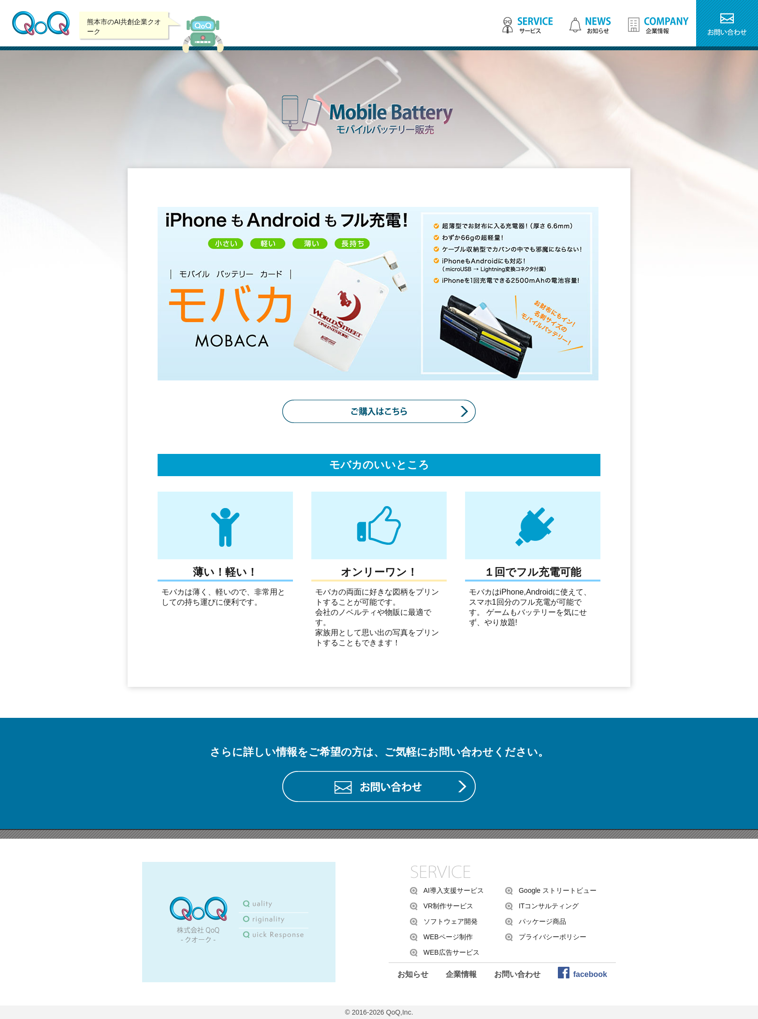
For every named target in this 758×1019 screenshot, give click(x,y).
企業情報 (461, 974)
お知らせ (412, 974)
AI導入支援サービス (453, 890)
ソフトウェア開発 (450, 921)
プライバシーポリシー (552, 937)
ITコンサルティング (549, 906)
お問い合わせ (517, 974)
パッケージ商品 (542, 921)
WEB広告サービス (451, 952)
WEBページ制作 (448, 937)
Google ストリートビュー (558, 890)
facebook (590, 974)
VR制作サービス (448, 906)
